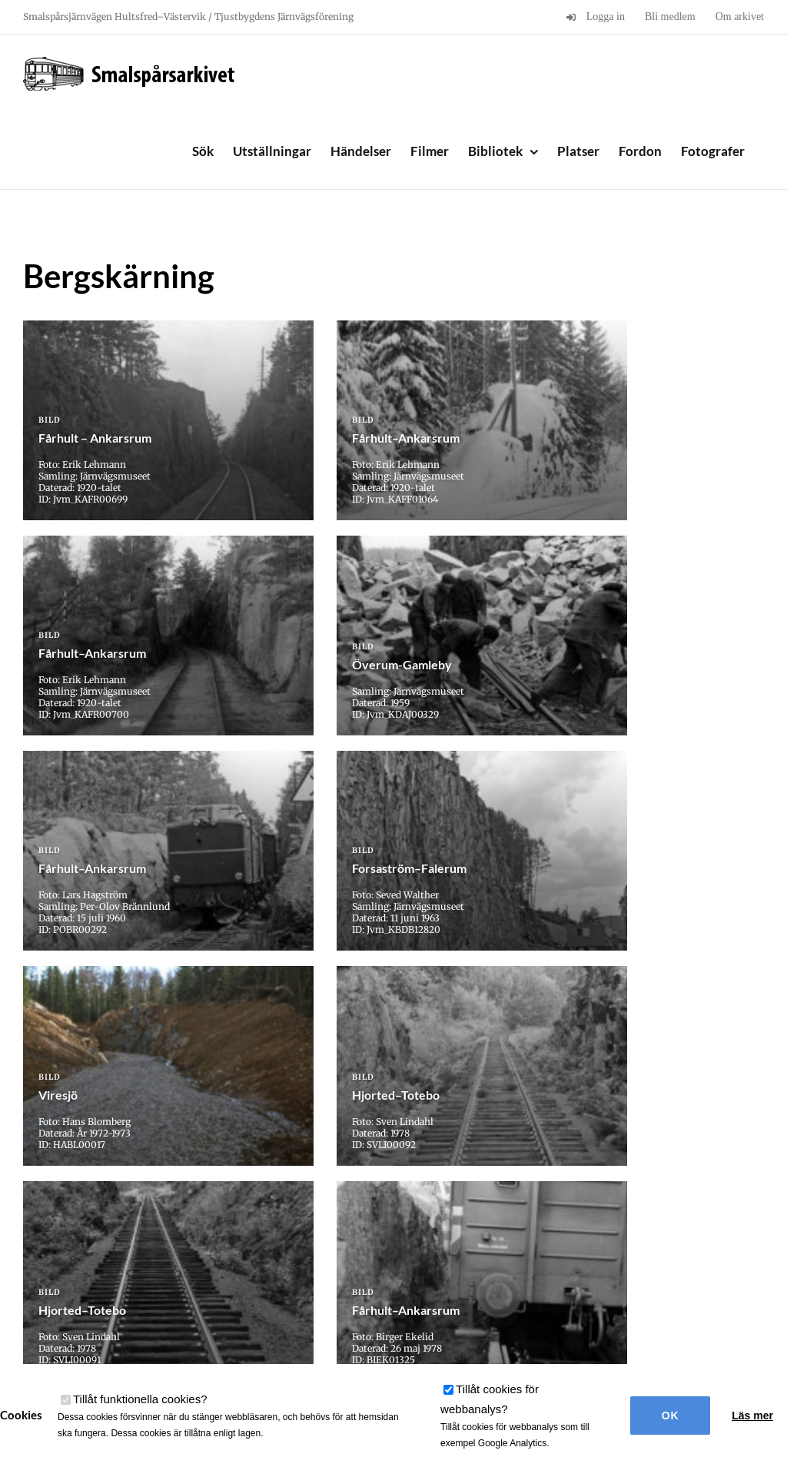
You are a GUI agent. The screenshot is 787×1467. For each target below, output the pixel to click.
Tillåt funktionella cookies (140, 1399)
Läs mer (752, 1415)
